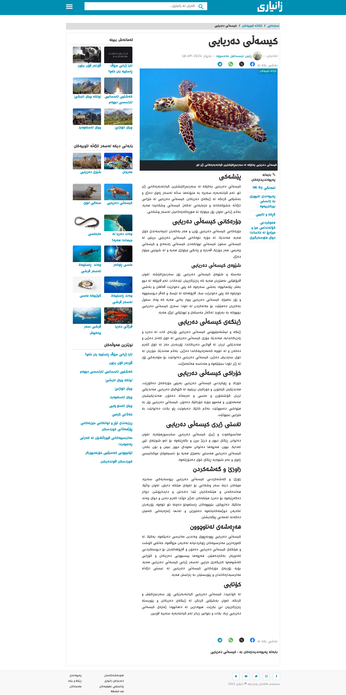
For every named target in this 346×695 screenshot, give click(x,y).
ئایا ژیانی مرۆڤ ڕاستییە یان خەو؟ (108, 354)
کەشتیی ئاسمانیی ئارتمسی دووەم (106, 371)
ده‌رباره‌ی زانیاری (114, 681)
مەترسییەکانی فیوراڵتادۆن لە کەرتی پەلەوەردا (106, 441)
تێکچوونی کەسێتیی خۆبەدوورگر (108, 453)
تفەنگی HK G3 (264, 188)
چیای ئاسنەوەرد (121, 397)
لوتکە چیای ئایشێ (118, 380)
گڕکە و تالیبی (265, 214)
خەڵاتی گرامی (122, 414)
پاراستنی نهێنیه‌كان (111, 686)
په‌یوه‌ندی (76, 675)
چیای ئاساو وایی (120, 406)
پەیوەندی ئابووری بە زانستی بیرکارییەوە (262, 201)
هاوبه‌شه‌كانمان (114, 675)
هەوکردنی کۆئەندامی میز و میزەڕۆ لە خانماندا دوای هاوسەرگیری (262, 230)
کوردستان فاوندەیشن (116, 461)
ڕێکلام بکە (75, 681)
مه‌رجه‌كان (76, 686)
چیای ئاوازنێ (123, 388)
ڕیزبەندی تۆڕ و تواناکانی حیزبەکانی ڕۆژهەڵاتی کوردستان (106, 426)
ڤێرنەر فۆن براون (120, 363)
